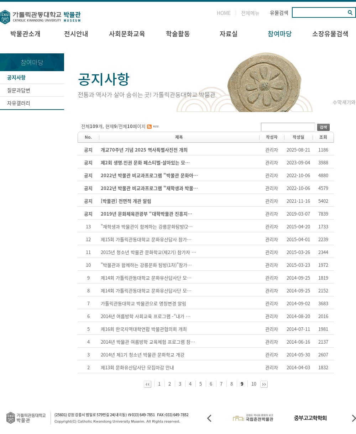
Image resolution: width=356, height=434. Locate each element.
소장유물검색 (330, 33)
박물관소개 (25, 33)
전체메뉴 (250, 12)
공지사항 (16, 77)
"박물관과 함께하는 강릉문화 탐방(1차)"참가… (146, 264)
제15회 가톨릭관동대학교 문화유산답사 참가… (146, 239)
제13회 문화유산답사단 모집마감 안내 (137, 367)
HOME (224, 12)
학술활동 (178, 33)
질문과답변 (18, 90)
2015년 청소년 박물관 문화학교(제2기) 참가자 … (148, 252)
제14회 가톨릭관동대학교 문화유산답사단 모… (146, 277)
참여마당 (280, 33)
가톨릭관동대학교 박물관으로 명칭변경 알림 (143, 303)
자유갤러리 (18, 102)
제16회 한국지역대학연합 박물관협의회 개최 (144, 329)
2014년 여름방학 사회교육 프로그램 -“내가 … (145, 316)
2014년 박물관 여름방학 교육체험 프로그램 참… (148, 341)
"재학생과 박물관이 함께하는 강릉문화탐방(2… (147, 226)
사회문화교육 (127, 33)
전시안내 (76, 33)
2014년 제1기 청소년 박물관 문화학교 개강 (142, 354)
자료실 (229, 33)
